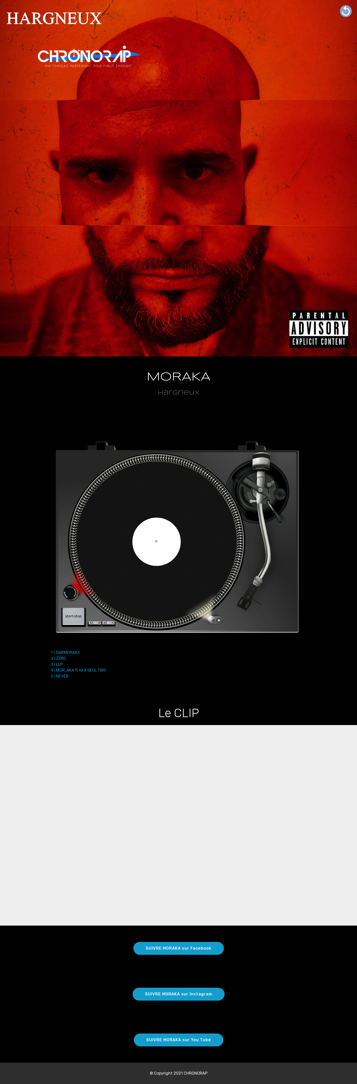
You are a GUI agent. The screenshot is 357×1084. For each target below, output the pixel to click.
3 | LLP (57, 664)
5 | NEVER (59, 676)
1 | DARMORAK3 (65, 652)
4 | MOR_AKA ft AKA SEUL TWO (78, 670)
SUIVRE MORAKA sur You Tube (178, 1039)
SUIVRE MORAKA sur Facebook (178, 948)
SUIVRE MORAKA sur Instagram (178, 994)
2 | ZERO (58, 658)
